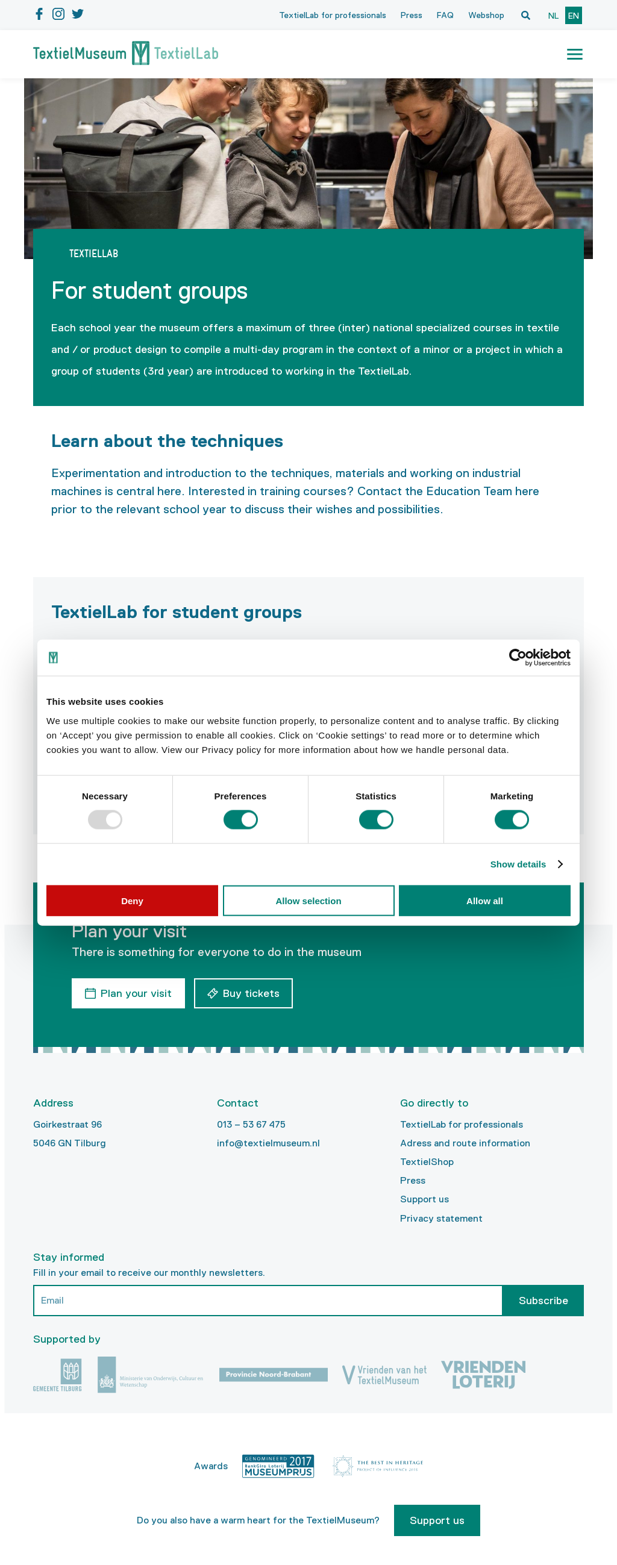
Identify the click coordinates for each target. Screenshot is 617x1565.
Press (411, 15)
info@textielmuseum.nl (268, 1143)
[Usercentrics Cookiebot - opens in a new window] (518, 658)
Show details (518, 864)
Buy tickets (251, 993)
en (573, 15)
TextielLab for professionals (332, 15)
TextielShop (427, 1162)
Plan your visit (136, 993)
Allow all (484, 900)
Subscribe (543, 1301)
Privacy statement (441, 1218)
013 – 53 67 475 (251, 1124)
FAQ (445, 15)
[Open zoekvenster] (525, 15)
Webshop (486, 15)
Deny (132, 900)
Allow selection (308, 900)
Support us (424, 1199)
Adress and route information (465, 1143)
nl (553, 15)
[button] (575, 54)
